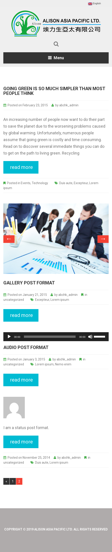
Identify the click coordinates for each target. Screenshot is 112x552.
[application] (56, 336)
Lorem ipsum (60, 299)
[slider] (50, 337)
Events (25, 183)
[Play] (9, 336)
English (94, 3)
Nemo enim (63, 364)
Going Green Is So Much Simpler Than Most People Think (54, 91)
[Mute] (90, 336)
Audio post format (26, 347)
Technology (40, 183)
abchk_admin (68, 105)
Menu (59, 57)
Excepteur (81, 183)
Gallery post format (29, 283)
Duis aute (65, 183)
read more (21, 167)
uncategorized (13, 299)
